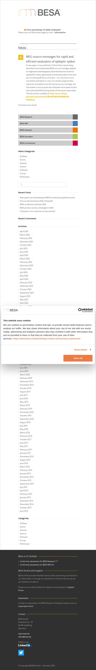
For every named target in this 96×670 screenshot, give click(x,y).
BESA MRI (24, 123)
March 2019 (25, 405)
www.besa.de (23, 633)
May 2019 (24, 402)
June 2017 (24, 443)
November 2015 (26, 477)
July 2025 (23, 248)
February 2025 (26, 262)
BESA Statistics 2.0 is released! (25, 47)
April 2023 (24, 303)
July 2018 (23, 425)
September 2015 (27, 483)
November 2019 (26, 385)
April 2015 (24, 490)
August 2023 (25, 296)
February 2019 (26, 408)
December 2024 (26, 265)
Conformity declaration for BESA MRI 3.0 (37, 564)
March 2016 (25, 466)
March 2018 (25, 432)
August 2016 (25, 460)
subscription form (25, 606)
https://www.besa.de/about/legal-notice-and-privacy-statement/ (46, 338)
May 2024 (24, 275)
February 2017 (26, 449)
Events (23, 159)
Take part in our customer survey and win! (37, 211)
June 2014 (24, 511)
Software (23, 170)
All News (23, 156)
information (60, 32)
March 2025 (25, 258)
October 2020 (25, 364)
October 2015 (25, 480)
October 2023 (25, 289)
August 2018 (25, 422)
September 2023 (27, 292)
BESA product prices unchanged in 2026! (37, 207)
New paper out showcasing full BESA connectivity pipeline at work (47, 197)
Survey (23, 173)
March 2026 (25, 234)
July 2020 (23, 367)
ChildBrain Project (20, 47)
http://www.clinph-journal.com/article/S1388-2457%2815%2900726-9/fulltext (47, 96)
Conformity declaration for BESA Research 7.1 (39, 561)
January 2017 (25, 453)
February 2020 (26, 378)
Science (23, 166)
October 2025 (25, 245)
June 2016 (24, 463)
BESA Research (26, 117)
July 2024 (23, 272)
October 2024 (25, 269)
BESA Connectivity (27, 143)
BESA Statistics (26, 130)
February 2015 (26, 494)
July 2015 (23, 487)
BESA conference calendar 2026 (33, 204)
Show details (80, 349)
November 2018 (26, 412)
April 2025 (24, 255)
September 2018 (27, 419)
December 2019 (26, 381)
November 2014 (26, 504)
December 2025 (26, 241)
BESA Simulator (26, 136)
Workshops (25, 176)
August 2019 (25, 391)
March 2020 (25, 374)
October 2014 (25, 507)
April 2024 (24, 279)
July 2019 (23, 395)
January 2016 (25, 473)
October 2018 (25, 415)
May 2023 (24, 299)
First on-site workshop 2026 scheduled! (36, 201)
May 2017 (24, 446)
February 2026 (26, 238)
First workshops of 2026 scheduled (44, 29)
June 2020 (24, 371)
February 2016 (26, 470)
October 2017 (25, 439)
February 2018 (26, 436)
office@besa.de (24, 636)
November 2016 (26, 456)
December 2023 (26, 286)
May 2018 (24, 429)
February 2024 (26, 282)
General (23, 163)
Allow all (78, 358)
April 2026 (24, 231)
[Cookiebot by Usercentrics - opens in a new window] (80, 310)
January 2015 (25, 497)
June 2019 (24, 398)
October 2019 (25, 388)
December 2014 (26, 500)
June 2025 (24, 252)
